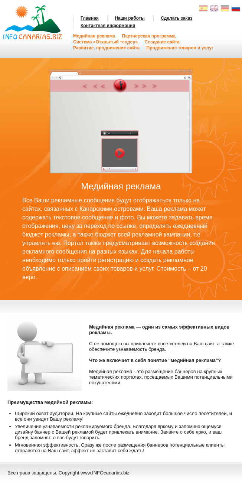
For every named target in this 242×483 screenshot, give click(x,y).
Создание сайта (162, 42)
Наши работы (130, 18)
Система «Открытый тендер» (105, 42)
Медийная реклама (94, 36)
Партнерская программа (149, 36)
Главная (90, 18)
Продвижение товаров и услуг (180, 47)
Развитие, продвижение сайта (106, 47)
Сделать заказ (176, 18)
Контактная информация (108, 25)
